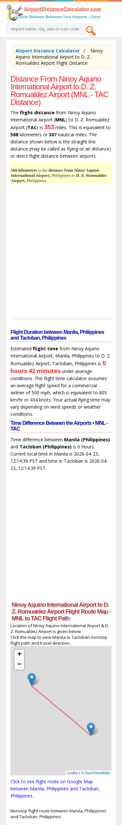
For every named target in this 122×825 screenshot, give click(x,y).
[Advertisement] (61, 252)
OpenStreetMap (97, 773)
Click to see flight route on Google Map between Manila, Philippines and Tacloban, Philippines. (55, 788)
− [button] (19, 665)
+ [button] (19, 655)
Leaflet (72, 773)
